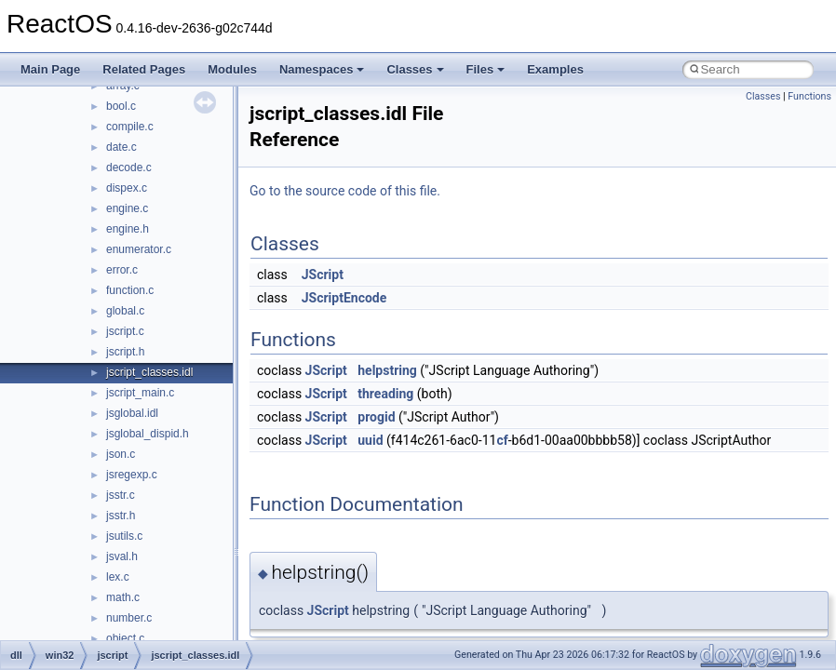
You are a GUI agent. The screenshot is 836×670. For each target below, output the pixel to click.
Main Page (50, 69)
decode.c (129, 167)
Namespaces (322, 69)
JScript (323, 274)
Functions (809, 96)
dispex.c (126, 187)
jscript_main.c (140, 392)
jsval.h (122, 556)
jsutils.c (124, 536)
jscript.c (125, 331)
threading (385, 393)
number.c (129, 617)
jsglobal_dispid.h (147, 433)
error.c (122, 269)
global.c (125, 310)
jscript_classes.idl (149, 372)
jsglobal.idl (132, 413)
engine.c (127, 208)
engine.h (127, 228)
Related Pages (143, 69)
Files (486, 69)
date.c (121, 147)
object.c (125, 638)
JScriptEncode (344, 297)
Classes (414, 69)
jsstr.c (120, 495)
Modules (232, 69)
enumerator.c (138, 249)
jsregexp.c (131, 474)
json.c (120, 454)
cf (501, 440)
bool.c (121, 106)
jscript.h (125, 351)
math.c (123, 597)
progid (376, 416)
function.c (130, 290)
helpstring (387, 370)
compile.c (130, 126)
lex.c (117, 576)
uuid (370, 440)
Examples (555, 69)
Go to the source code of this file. (344, 190)
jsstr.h (120, 515)
